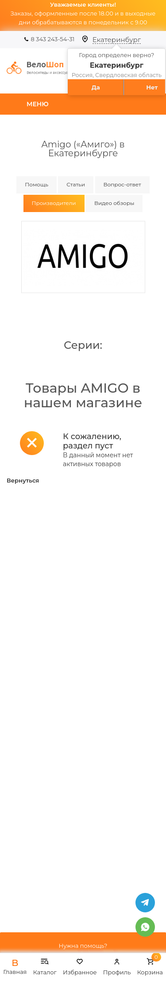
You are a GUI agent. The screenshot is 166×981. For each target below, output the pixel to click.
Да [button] (96, 87)
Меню (38, 104)
